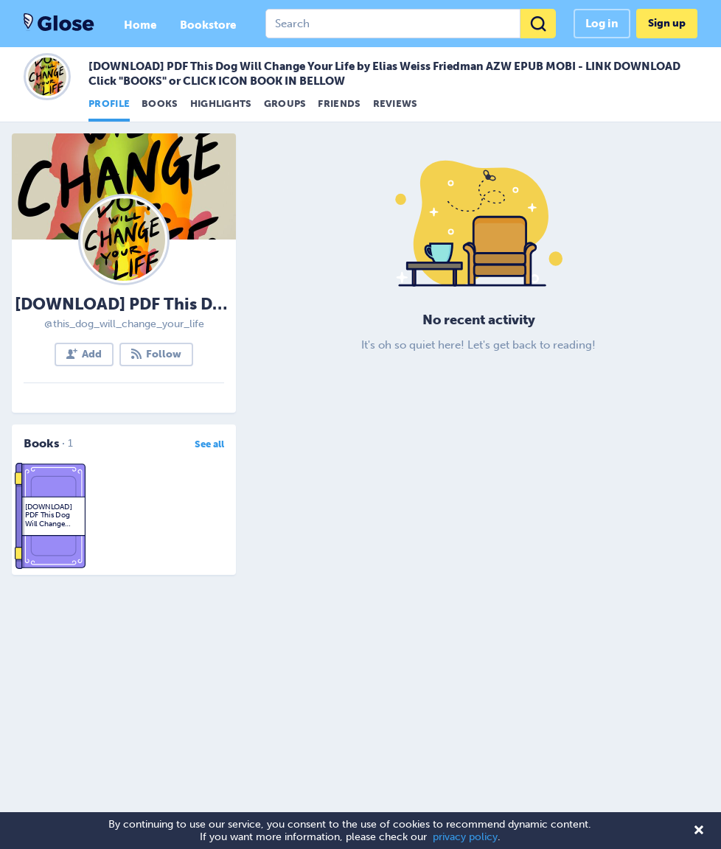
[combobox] (410, 23)
